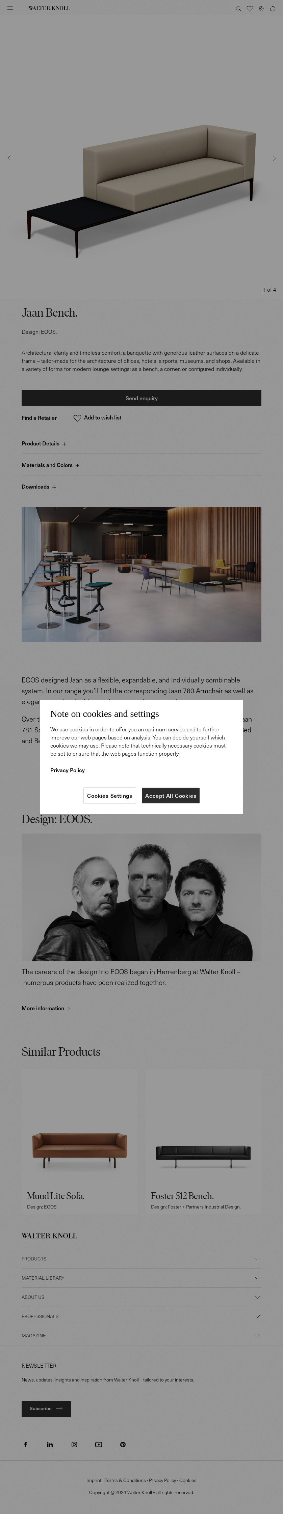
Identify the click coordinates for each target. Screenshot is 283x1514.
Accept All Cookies (170, 795)
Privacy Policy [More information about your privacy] (67, 770)
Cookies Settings (109, 795)
